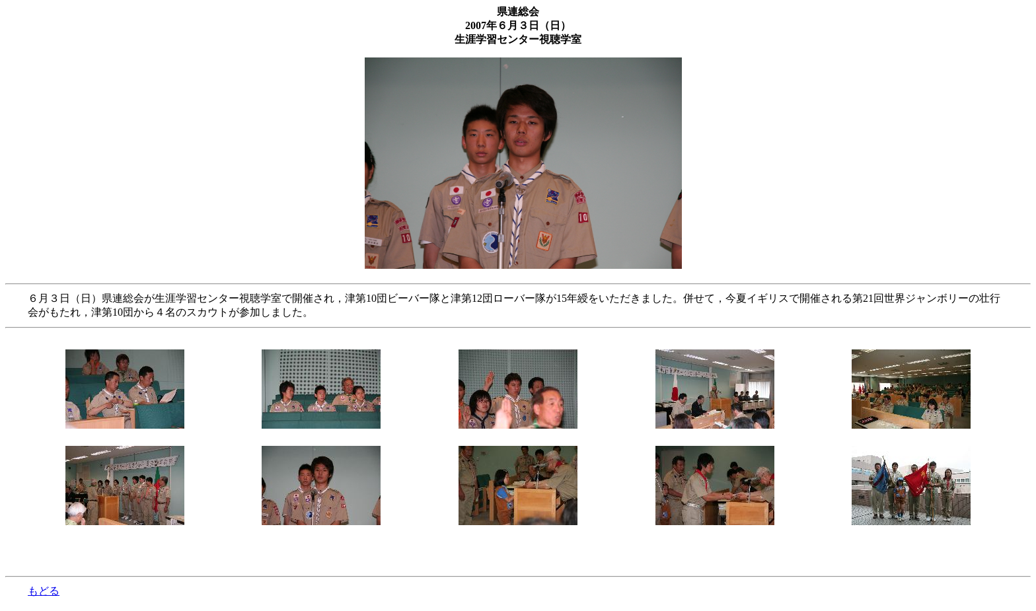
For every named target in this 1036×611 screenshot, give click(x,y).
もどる (43, 590)
